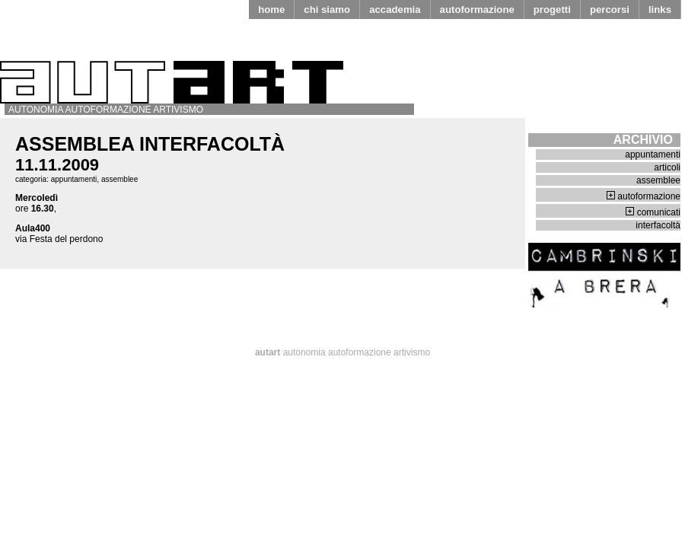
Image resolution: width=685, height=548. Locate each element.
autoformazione (477, 9)
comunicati (658, 212)
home (271, 9)
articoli (667, 167)
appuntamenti (74, 179)
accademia (394, 9)
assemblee (119, 179)
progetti (552, 9)
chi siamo (327, 9)
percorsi (609, 9)
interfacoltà (658, 225)
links (659, 9)
